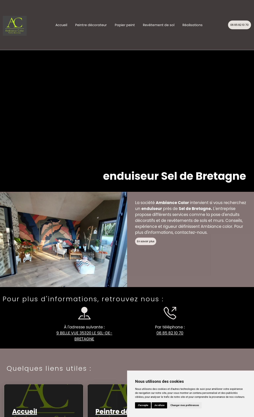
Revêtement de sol (158, 25)
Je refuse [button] (159, 405)
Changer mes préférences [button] (184, 405)
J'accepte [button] (143, 405)
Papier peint (125, 25)
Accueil (61, 25)
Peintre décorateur (91, 25)
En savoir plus (147, 243)
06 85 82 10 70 (239, 25)
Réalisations (192, 25)
